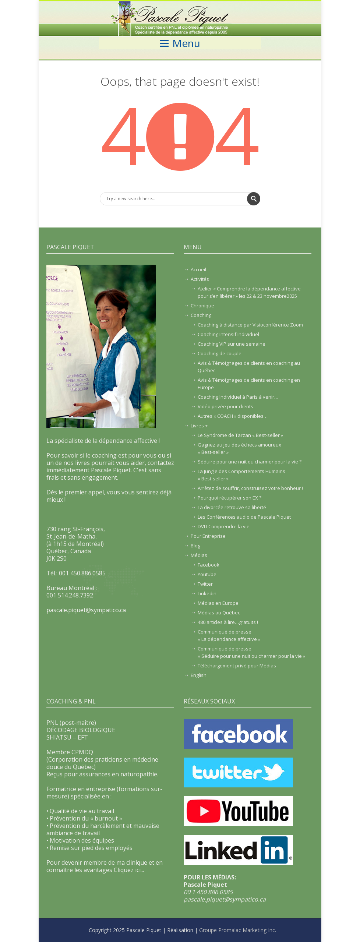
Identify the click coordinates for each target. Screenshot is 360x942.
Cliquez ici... (129, 870)
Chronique (202, 305)
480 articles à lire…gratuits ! (228, 622)
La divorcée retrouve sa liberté (232, 507)
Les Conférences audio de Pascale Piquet (244, 517)
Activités (200, 279)
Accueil (198, 269)
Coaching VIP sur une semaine (231, 344)
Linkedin (207, 593)
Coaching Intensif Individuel (228, 334)
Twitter (205, 584)
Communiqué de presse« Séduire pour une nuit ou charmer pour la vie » (251, 652)
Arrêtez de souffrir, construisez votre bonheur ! (250, 488)
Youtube (207, 574)
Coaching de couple (219, 353)
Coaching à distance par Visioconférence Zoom (250, 324)
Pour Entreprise (208, 536)
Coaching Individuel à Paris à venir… (238, 397)
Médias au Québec (219, 612)
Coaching (201, 315)
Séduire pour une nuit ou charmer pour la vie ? (249, 461)
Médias (199, 555)
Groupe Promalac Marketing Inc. (237, 930)
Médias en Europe (218, 603)
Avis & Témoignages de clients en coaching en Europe (249, 384)
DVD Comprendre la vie (224, 526)
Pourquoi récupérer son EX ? (229, 497)
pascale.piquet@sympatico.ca (225, 899)
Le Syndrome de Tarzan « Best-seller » (240, 435)
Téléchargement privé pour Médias (237, 665)
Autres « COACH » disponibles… (233, 416)
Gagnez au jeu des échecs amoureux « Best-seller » (239, 448)
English (199, 675)
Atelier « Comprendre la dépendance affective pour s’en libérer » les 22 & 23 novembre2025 (249, 292)
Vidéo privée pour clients (225, 406)
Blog (195, 545)
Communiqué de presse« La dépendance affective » (229, 635)
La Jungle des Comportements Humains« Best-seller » (241, 475)
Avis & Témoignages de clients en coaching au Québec (249, 367)
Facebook (208, 564)
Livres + (199, 425)
